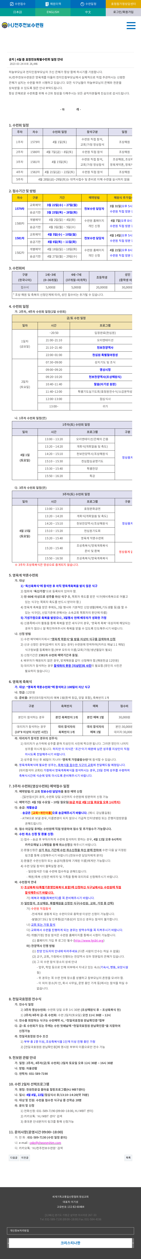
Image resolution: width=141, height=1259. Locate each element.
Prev (8, 1243)
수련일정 (88, 4)
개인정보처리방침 (19, 1230)
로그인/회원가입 (123, 12)
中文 (88, 12)
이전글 (24, 1157)
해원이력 (53, 4)
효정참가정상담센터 (123, 4)
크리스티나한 (70, 1243)
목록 (128, 1157)
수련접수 (18, 4)
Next (133, 1243)
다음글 (13, 1157)
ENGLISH (53, 12)
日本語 (17, 12)
